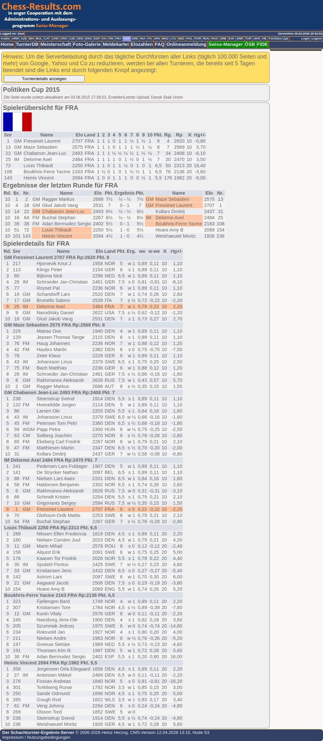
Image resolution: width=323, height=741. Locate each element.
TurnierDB (27, 44)
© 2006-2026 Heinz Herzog (101, 732)
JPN (157, 38)
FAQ (159, 44)
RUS (215, 38)
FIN (110, 38)
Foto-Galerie (87, 44)
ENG (88, 38)
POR (197, 38)
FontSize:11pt (278, 38)
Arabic (5, 38)
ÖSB (250, 44)
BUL (39, 38)
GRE (135, 38)
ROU (206, 38)
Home (7, 44)
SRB (223, 38)
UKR (256, 38)
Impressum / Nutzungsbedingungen (36, 737)
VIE (264, 38)
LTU (173, 38)
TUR (248, 38)
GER (126, 38)
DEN (80, 38)
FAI (104, 38)
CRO (63, 38)
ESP (97, 38)
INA (142, 38)
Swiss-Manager (225, 44)
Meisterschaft (55, 44)
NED (181, 38)
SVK (231, 38)
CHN (55, 38)
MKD (165, 38)
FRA (118, 38)
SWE (239, 38)
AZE (24, 38)
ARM (15, 38)
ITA (149, 38)
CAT (47, 38)
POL (189, 38)
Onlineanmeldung (186, 44)
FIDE (262, 44)
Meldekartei (116, 44)
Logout (316, 38)
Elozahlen (142, 44)
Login (305, 38)
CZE (72, 38)
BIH (31, 38)
